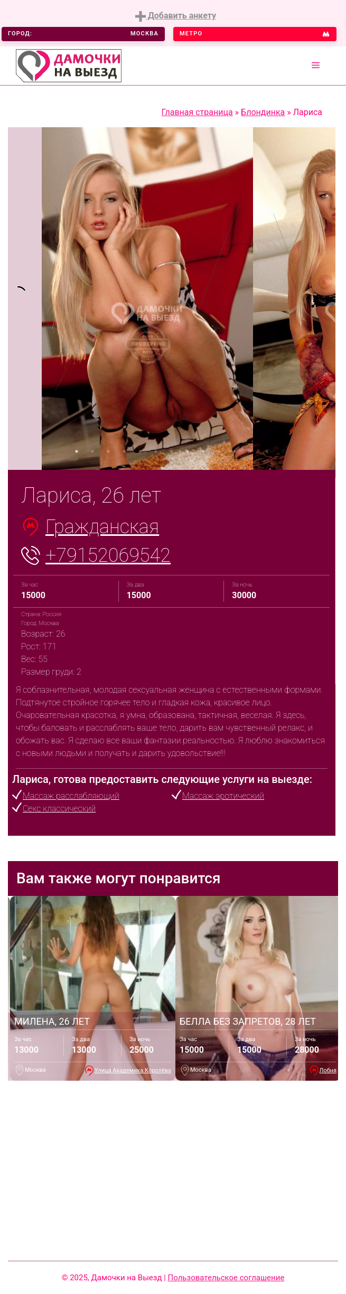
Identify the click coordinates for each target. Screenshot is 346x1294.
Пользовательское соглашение (226, 1277)
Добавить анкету (175, 16)
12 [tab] (251, 451)
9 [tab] (203, 451)
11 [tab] (235, 451)
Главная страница (196, 112)
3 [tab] (108, 451)
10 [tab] (219, 451)
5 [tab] (140, 451)
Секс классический (59, 809)
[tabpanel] (25, 298)
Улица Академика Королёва (133, 1070)
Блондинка (263, 112)
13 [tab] (266, 451)
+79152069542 (108, 555)
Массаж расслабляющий (71, 796)
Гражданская (102, 527)
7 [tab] (171, 451)
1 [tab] (76, 451)
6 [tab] (156, 451)
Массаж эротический (223, 796)
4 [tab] (124, 451)
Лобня (328, 1070)
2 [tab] (92, 451)
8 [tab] (187, 451)
